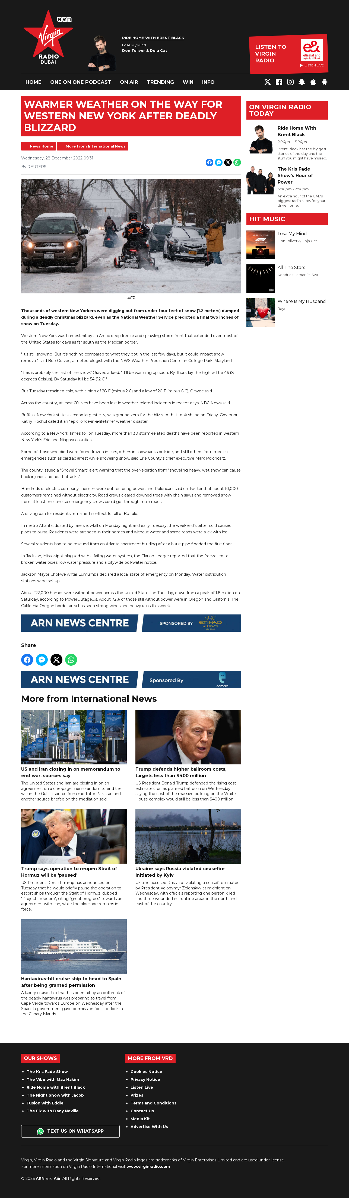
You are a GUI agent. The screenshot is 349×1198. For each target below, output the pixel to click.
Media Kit (140, 1118)
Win (188, 82)
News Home (41, 146)
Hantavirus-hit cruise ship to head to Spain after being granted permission (74, 953)
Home (34, 82)
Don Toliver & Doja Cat (297, 241)
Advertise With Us (149, 1126)
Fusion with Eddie (45, 1103)
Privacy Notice (145, 1079)
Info (208, 82)
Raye (282, 308)
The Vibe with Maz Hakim (53, 1079)
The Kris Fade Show (47, 1071)
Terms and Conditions (153, 1103)
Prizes (137, 1095)
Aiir (57, 1178)
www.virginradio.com (148, 1166)
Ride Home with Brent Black (56, 1087)
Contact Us (142, 1111)
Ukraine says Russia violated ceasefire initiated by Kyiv (188, 843)
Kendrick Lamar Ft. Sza (298, 275)
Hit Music (267, 219)
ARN (40, 1178)
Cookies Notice (146, 1071)
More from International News (96, 146)
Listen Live (142, 1087)
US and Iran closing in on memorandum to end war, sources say (74, 743)
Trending (160, 82)
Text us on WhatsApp (70, 1131)
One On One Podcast (80, 82)
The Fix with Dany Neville (53, 1111)
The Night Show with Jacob (55, 1095)
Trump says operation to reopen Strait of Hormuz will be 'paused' (74, 843)
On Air (129, 82)
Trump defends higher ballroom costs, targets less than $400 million (188, 743)
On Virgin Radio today (280, 110)
